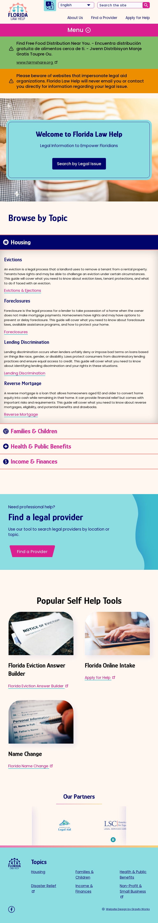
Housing (38, 871)
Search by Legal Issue (79, 164)
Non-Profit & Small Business (133, 890)
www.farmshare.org (37, 62)
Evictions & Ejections (22, 290)
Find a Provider (104, 17)
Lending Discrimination (24, 373)
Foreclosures (16, 331)
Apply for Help (137, 17)
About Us (75, 17)
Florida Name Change (31, 766)
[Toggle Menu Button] (79, 30)
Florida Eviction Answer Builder (38, 685)
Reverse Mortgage (21, 414)
